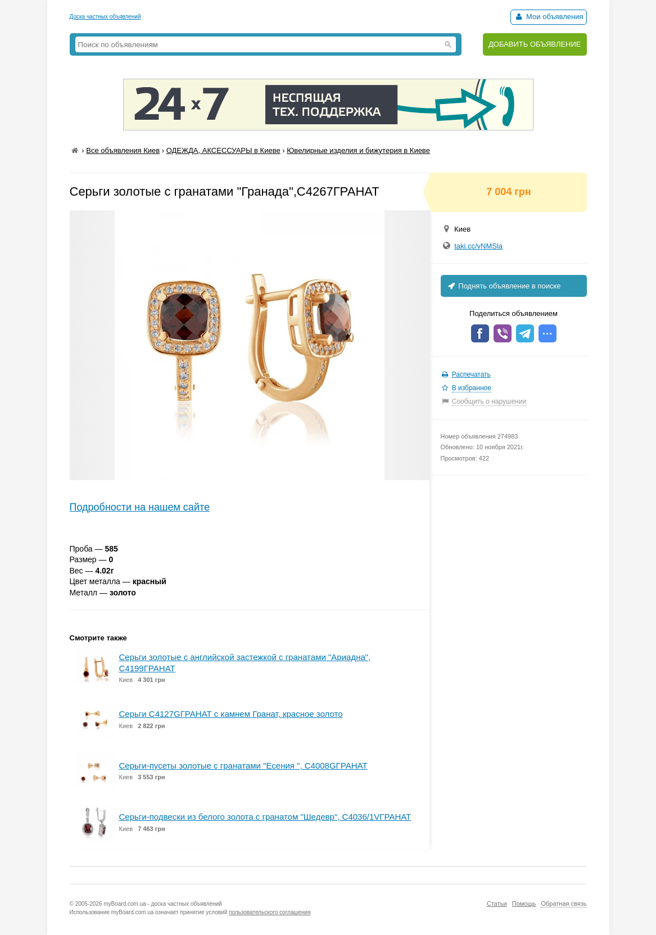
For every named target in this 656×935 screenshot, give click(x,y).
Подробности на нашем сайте (140, 507)
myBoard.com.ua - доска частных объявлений (162, 904)
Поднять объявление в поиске (503, 286)
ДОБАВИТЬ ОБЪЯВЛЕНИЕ (534, 44)
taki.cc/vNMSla (478, 246)
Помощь (524, 903)
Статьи (497, 903)
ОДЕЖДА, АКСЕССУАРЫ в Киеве (223, 150)
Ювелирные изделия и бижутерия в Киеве (358, 150)
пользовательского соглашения (270, 912)
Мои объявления (548, 16)
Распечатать (471, 374)
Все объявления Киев (123, 150)
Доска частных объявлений (105, 16)
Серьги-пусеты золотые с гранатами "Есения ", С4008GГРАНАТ (243, 765)
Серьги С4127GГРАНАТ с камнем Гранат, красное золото (231, 714)
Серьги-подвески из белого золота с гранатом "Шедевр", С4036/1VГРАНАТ (265, 816)
